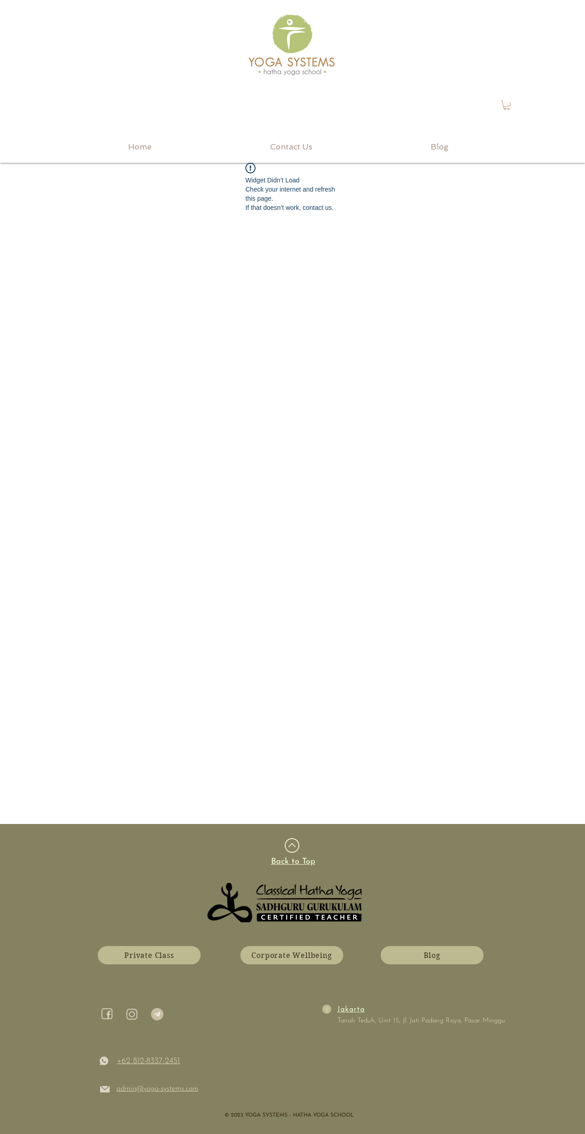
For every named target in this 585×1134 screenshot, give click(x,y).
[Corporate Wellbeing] (291, 955)
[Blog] (432, 955)
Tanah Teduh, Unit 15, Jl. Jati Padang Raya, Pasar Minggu (421, 1020)
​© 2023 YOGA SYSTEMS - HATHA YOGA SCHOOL (289, 1115)
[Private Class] (149, 955)
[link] (506, 105)
